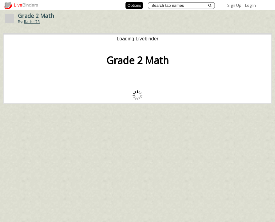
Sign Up (234, 5)
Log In (250, 5)
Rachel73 (32, 21)
